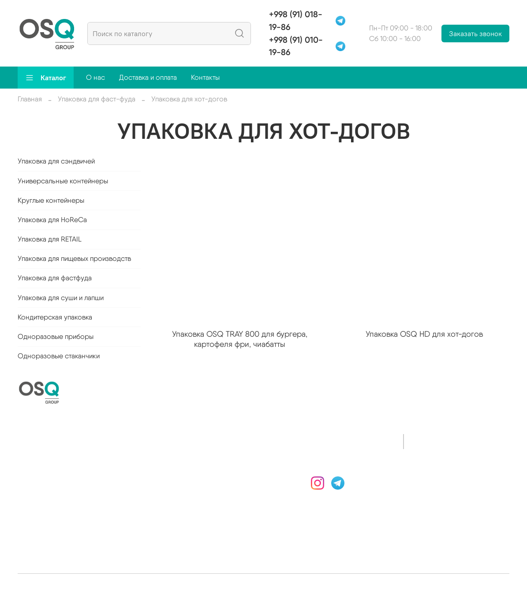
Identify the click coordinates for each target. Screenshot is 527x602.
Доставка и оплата (148, 77)
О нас (95, 77)
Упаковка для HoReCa (52, 220)
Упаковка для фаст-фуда (96, 99)
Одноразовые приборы (55, 336)
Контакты (205, 77)
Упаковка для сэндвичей (56, 161)
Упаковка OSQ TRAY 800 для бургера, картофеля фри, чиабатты (239, 339)
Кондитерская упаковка (55, 317)
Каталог (45, 77)
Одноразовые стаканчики (59, 356)
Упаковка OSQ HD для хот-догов (424, 333)
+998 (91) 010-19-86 (296, 46)
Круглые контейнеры (51, 200)
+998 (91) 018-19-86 (295, 20)
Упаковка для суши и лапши (61, 298)
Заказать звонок (475, 33)
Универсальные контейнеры (63, 181)
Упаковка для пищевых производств (74, 258)
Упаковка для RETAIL (50, 239)
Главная (30, 99)
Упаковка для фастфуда (55, 278)
